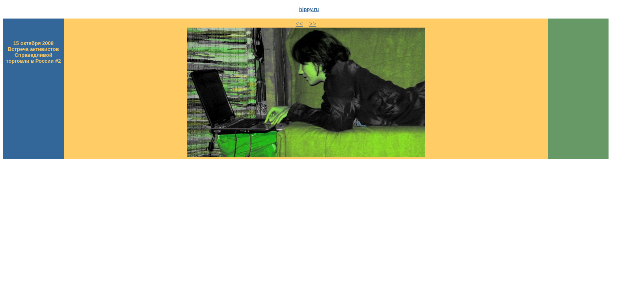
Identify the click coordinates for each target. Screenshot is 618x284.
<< (299, 24)
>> (312, 24)
